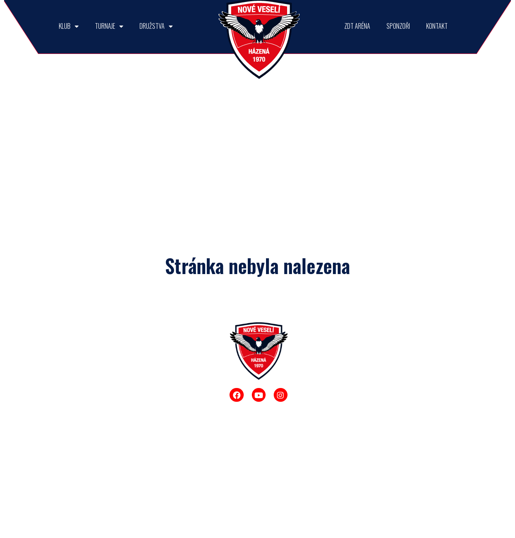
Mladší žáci (318, 461)
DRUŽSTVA (156, 26)
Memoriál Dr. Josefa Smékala (174, 372)
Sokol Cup (167, 421)
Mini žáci (315, 480)
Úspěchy (102, 395)
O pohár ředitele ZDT (174, 399)
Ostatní (163, 477)
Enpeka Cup (169, 459)
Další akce (104, 496)
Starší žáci (317, 442)
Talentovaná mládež (106, 417)
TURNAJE (109, 26)
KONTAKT (437, 26)
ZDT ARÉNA (357, 26)
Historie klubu (108, 440)
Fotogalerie (105, 459)
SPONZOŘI (398, 26)
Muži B (313, 387)
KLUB (69, 26)
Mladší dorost (321, 424)
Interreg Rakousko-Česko (113, 372)
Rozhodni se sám (176, 440)
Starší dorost (320, 405)
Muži (310, 368)
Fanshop (102, 477)
